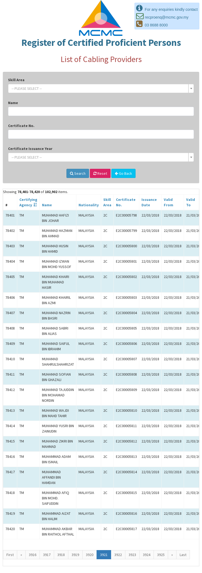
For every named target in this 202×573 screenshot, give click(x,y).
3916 (32, 554)
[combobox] (101, 88)
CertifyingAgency (28, 202)
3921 (104, 554)
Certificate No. (21, 125)
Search (78, 173)
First (10, 554)
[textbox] (99, 88)
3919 (75, 554)
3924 (146, 554)
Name (13, 102)
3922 (118, 554)
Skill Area (16, 79)
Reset (100, 173)
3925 (161, 554)
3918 (61, 554)
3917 (47, 554)
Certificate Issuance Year (30, 148)
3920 (89, 554)
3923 (132, 554)
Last (183, 554)
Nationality (89, 205)
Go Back (123, 173)
